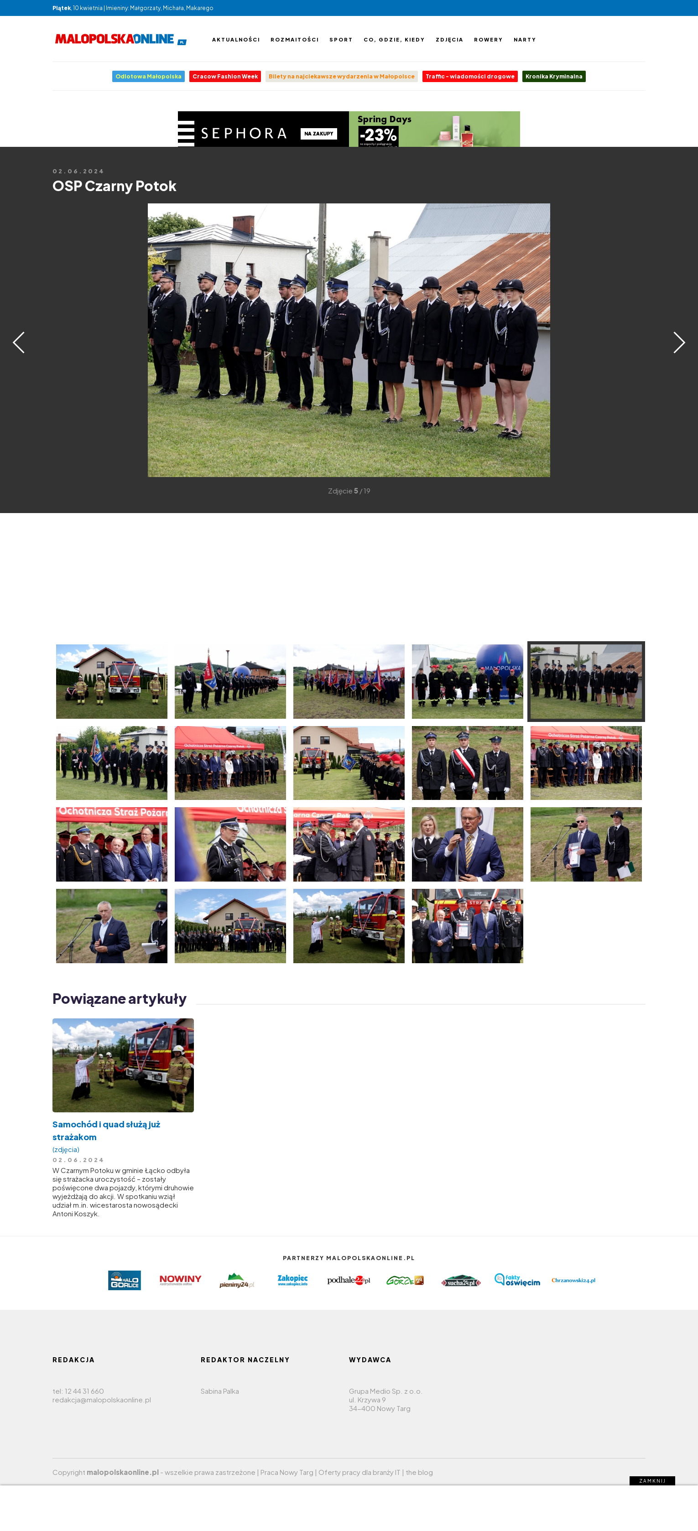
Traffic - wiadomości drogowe (470, 76)
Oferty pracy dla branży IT (359, 1472)
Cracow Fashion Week (225, 76)
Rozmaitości (295, 39)
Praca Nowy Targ (286, 1472)
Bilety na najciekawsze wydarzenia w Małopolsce (342, 76)
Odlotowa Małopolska (148, 76)
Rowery (488, 39)
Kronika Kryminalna (554, 76)
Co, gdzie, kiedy (394, 39)
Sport (341, 39)
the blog (419, 1472)
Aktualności (236, 39)
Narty (525, 39)
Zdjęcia (450, 39)
